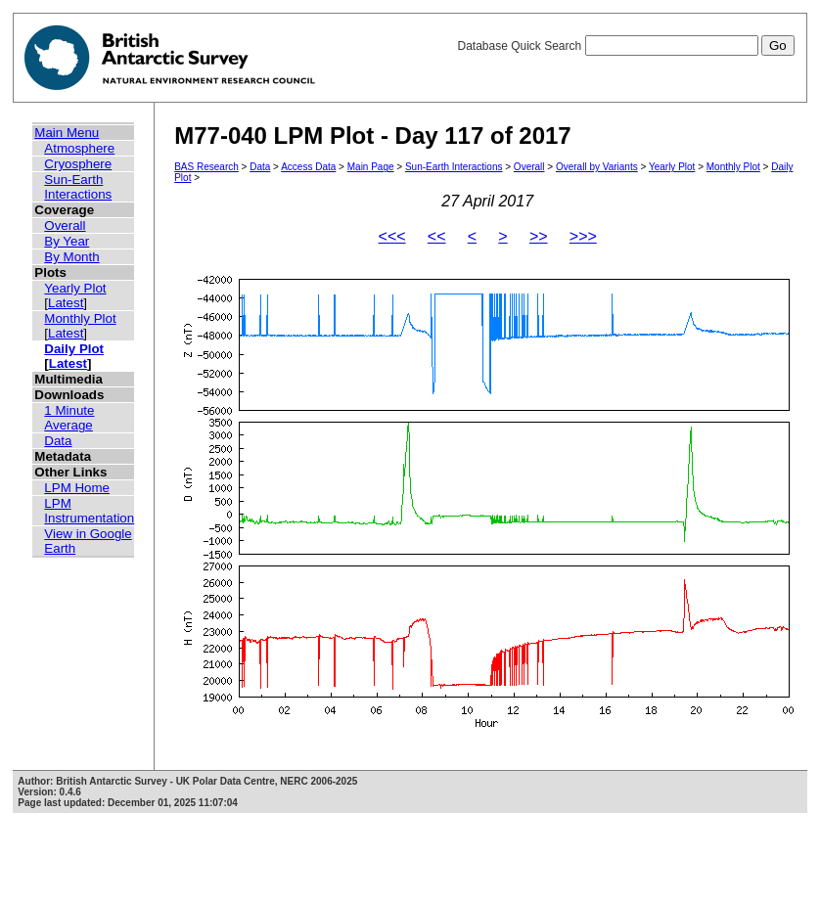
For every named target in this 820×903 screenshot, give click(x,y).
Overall (64, 225)
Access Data (308, 166)
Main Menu (66, 132)
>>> (583, 236)
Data (57, 440)
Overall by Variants (597, 166)
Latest (65, 302)
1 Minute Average (69, 417)
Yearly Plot (75, 288)
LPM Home (77, 487)
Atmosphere (79, 148)
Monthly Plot (79, 318)
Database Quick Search (625, 46)
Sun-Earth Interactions (78, 187)
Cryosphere (78, 164)
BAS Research (206, 166)
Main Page (370, 166)
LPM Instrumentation (89, 510)
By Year (66, 241)
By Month (71, 256)
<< (437, 236)
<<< (392, 236)
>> (538, 236)
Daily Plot (74, 348)
